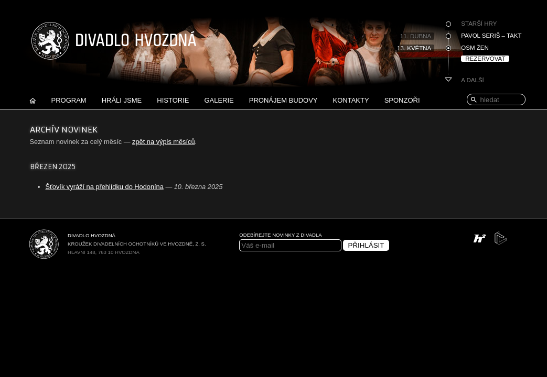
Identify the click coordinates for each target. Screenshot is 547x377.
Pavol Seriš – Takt (491, 35)
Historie (173, 100)
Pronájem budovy (283, 100)
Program (69, 100)
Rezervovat (485, 59)
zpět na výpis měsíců (163, 142)
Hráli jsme (122, 100)
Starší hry (479, 23)
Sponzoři (402, 100)
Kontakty (351, 100)
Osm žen (474, 48)
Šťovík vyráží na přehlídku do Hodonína (105, 187)
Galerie (218, 100)
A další (472, 80)
